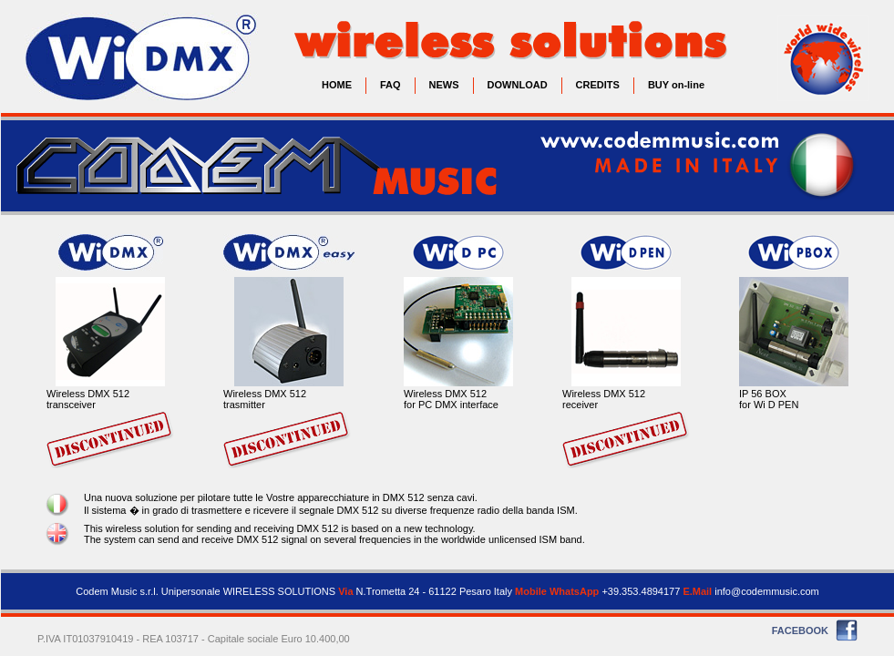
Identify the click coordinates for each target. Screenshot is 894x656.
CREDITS (598, 84)
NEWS (444, 84)
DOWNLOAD (518, 84)
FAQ (390, 84)
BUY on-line (676, 84)
